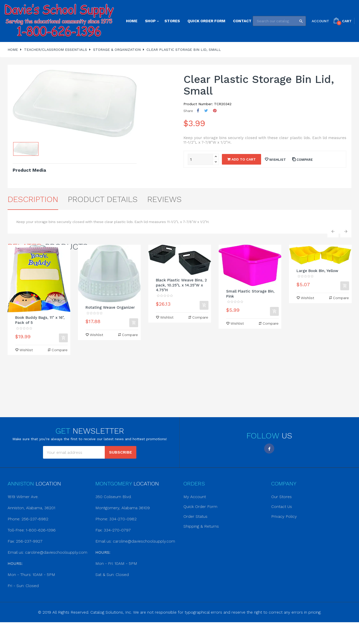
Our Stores (281, 496)
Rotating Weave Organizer (110, 307)
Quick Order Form (200, 506)
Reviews (164, 199)
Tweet (206, 110)
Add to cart (241, 159)
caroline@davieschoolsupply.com (56, 552)
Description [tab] (33, 199)
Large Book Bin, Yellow (317, 271)
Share (198, 110)
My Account (194, 496)
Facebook (269, 448)
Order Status (195, 516)
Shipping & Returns (201, 526)
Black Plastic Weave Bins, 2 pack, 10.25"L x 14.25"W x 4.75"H (181, 285)
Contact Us (281, 506)
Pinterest (215, 110)
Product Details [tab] (103, 199)
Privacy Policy (284, 516)
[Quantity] (200, 159)
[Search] (279, 21)
